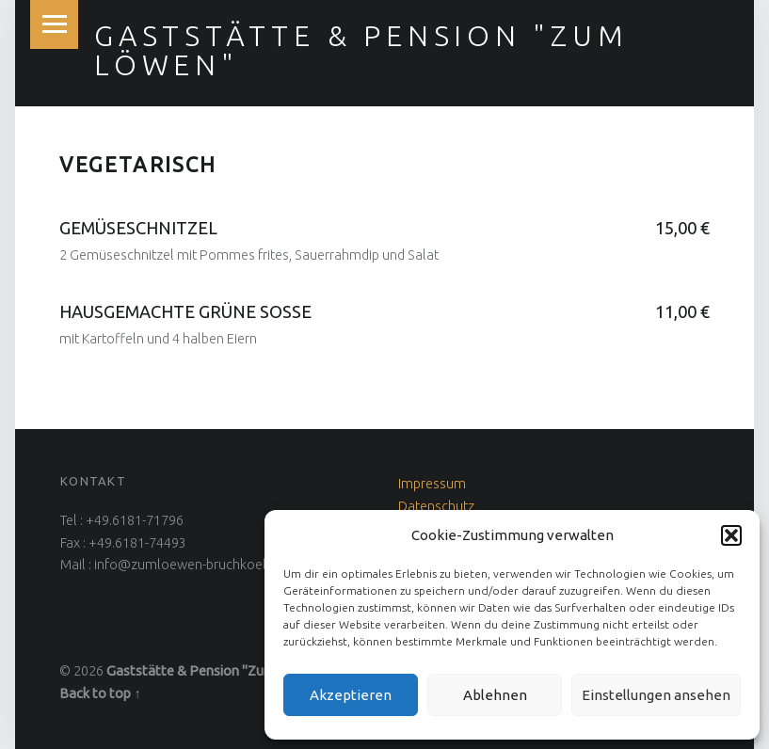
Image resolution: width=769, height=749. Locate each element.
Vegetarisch (137, 164)
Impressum (432, 483)
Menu (54, 24)
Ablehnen (495, 695)
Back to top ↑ (99, 693)
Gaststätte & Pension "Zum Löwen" (361, 50)
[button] (731, 535)
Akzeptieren (351, 695)
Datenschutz (436, 506)
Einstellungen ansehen (656, 695)
